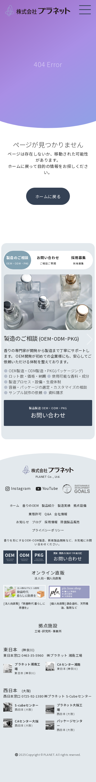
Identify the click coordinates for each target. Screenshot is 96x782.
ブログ (37, 522)
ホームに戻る (48, 196)
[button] (89, 339)
